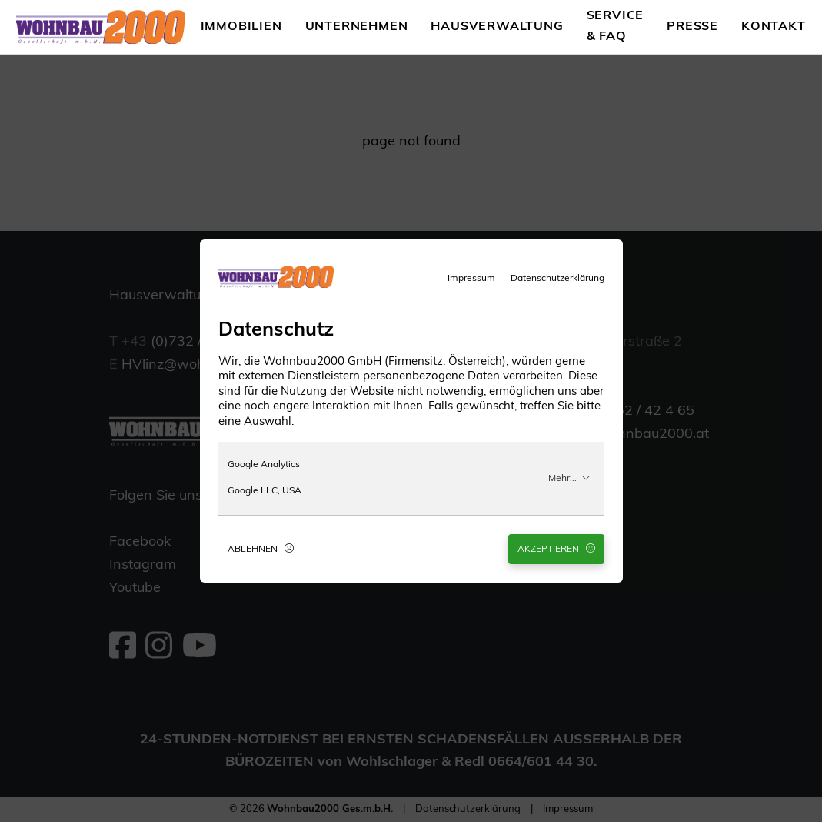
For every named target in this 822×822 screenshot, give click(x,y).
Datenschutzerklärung (557, 278)
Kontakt (773, 27)
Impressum (471, 278)
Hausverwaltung (497, 27)
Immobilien (241, 27)
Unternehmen (356, 27)
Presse (692, 27)
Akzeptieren (556, 548)
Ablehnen (261, 548)
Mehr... (569, 478)
